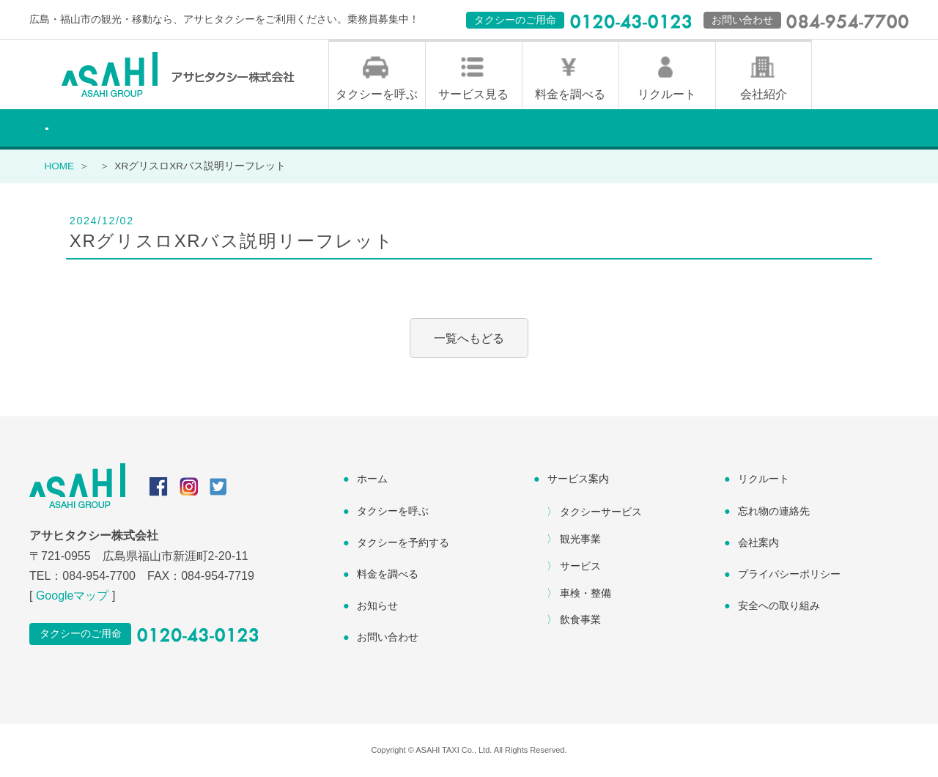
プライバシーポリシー (789, 575)
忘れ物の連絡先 (774, 512)
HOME (59, 167)
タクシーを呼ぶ (377, 95)
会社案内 (758, 544)
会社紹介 (763, 95)
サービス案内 (578, 480)
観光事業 (580, 540)
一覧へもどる (469, 339)
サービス (580, 567)
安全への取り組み (779, 607)
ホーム (372, 480)
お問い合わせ (387, 638)
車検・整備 (585, 594)
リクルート (667, 95)
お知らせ (377, 607)
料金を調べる (570, 95)
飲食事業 (580, 621)
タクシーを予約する (403, 544)
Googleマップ (72, 597)
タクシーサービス (601, 513)
